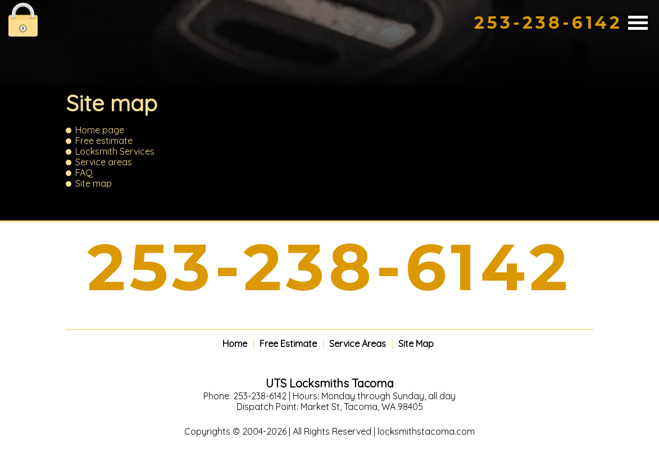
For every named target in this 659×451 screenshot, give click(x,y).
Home (234, 344)
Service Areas (357, 344)
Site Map (416, 344)
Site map (93, 183)
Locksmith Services (114, 151)
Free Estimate (288, 344)
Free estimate (104, 140)
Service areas (103, 162)
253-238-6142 (548, 22)
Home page (99, 130)
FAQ (84, 172)
